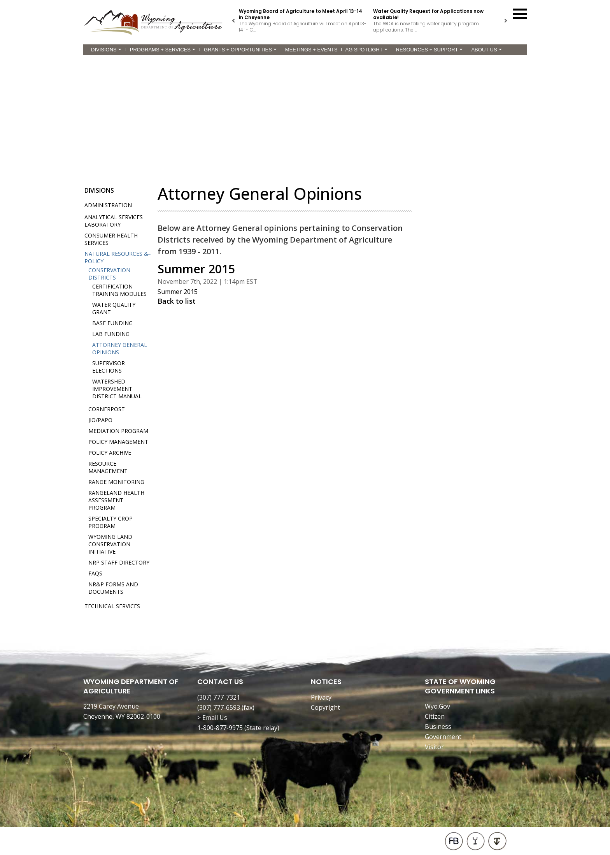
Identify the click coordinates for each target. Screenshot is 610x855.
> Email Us (212, 717)
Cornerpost (106, 409)
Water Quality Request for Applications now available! (428, 14)
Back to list (177, 301)
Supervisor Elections (108, 366)
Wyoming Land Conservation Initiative (110, 544)
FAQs (95, 573)
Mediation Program (118, 431)
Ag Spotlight (366, 50)
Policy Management (118, 441)
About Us (486, 50)
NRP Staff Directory (118, 562)
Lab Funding (111, 334)
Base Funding (112, 323)
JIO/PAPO (100, 420)
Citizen (435, 716)
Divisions (106, 50)
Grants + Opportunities (240, 50)
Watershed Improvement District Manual (117, 389)
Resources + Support (429, 50)
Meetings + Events (311, 50)
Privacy (321, 697)
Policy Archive (109, 452)
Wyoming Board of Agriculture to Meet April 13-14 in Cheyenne (300, 14)
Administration (108, 205)
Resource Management (108, 467)
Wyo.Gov (437, 706)
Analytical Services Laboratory (113, 220)
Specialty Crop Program (110, 522)
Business (438, 726)
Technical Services (112, 606)
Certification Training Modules (119, 290)
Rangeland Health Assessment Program (116, 500)
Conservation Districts (109, 273)
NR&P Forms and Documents (113, 588)
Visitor (434, 746)
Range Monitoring (116, 482)
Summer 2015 (178, 291)
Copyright (325, 707)
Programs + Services (162, 50)
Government (443, 736)
